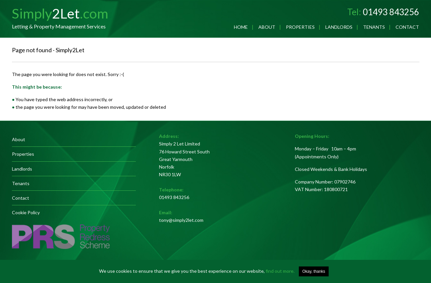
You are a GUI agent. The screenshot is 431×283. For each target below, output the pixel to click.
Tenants (374, 27)
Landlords (338, 27)
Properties (300, 27)
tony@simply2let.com (181, 220)
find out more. (280, 271)
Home (241, 27)
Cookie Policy (26, 212)
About (266, 27)
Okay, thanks (313, 271)
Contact (407, 27)
